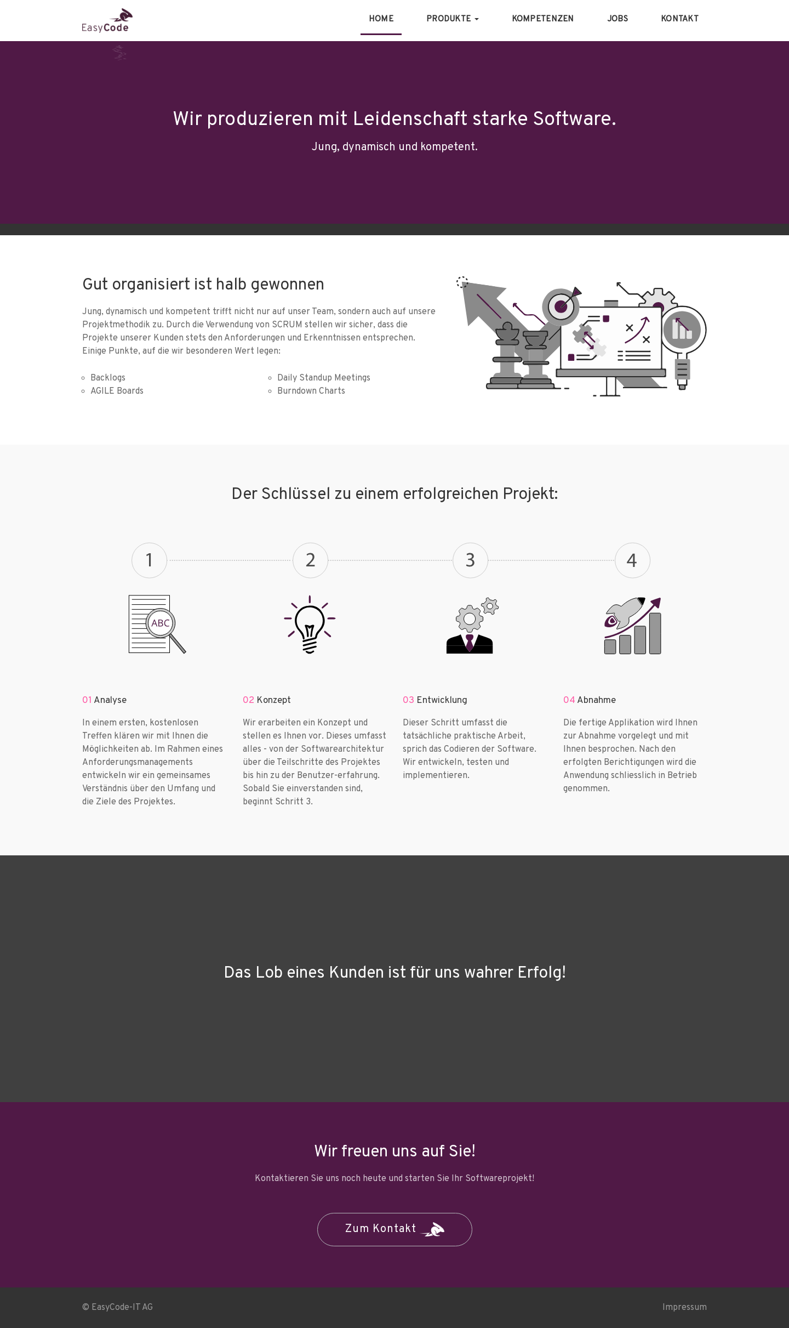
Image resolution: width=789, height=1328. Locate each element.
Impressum (684, 1307)
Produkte (452, 19)
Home (381, 19)
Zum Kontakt (394, 1229)
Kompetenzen (543, 19)
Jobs (617, 19)
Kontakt (680, 19)
